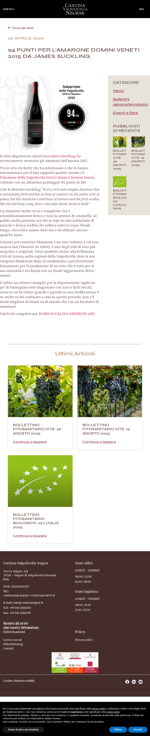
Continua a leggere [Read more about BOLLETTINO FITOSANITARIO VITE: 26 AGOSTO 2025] (30, 442)
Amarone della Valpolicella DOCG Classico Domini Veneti (48, 178)
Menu (8, 9)
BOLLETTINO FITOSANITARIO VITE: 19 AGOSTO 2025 (106, 429)
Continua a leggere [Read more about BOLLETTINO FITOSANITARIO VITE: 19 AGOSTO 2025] (99, 442)
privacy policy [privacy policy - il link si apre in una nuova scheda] (99, 708)
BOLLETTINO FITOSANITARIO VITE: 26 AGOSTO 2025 (37, 429)
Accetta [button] (138, 729)
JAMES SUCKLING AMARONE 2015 (67, 314)
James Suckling (63, 156)
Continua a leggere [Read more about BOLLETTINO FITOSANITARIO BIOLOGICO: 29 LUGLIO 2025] (30, 536)
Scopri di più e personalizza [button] (23, 729)
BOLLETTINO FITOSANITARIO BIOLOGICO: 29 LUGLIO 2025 (126, 199)
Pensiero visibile (24, 680)
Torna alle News (23, 28)
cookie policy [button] (113, 712)
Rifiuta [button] (118, 729)
